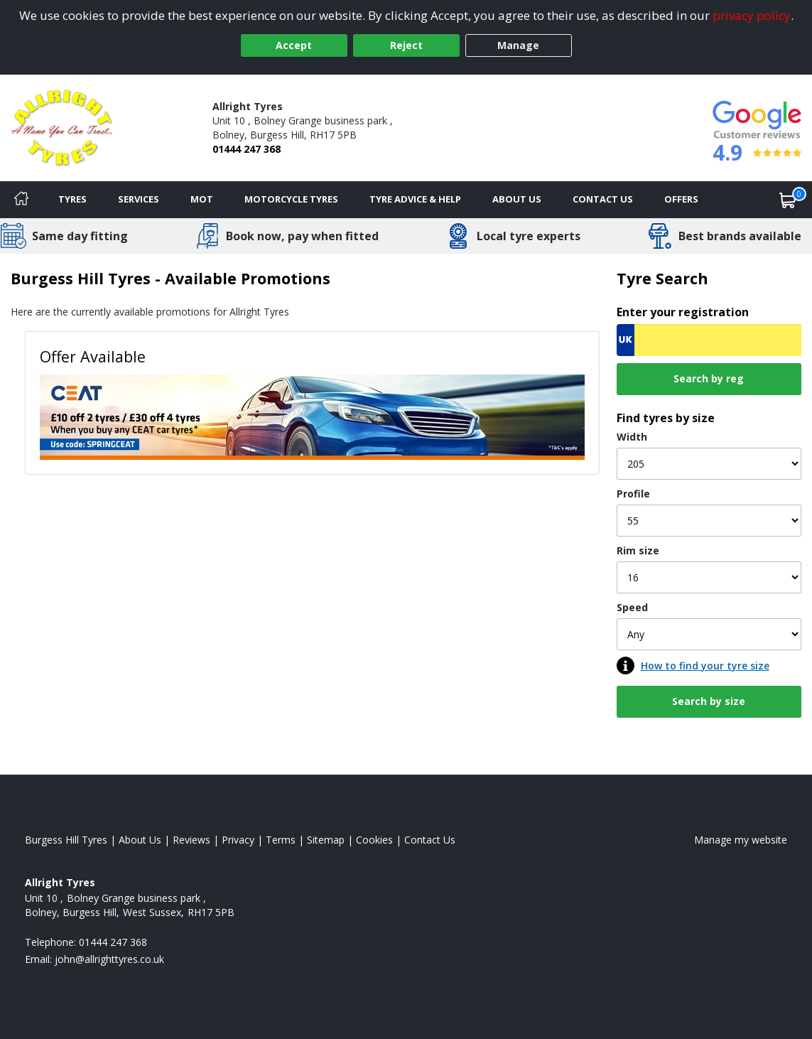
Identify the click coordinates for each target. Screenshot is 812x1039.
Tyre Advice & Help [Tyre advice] (415, 199)
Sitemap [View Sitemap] (326, 839)
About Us (516, 199)
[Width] (709, 464)
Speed (632, 607)
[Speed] (709, 634)
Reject (406, 45)
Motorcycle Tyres (291, 199)
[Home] (21, 199)
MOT (201, 199)
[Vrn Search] (709, 340)
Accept (294, 45)
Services (138, 199)
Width (632, 436)
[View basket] (788, 199)
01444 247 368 (246, 149)
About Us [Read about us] (140, 839)
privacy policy (752, 15)
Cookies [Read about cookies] (374, 839)
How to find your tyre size (705, 665)
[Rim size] (709, 577)
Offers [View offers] (681, 199)
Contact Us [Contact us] (603, 199)
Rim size (638, 550)
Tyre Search (662, 278)
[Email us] (109, 959)
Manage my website (740, 839)
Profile (633, 493)
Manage (518, 45)
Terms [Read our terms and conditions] (281, 839)
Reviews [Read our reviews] (191, 839)
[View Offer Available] (312, 416)
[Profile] (709, 521)
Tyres (72, 199)
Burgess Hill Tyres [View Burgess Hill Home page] (66, 839)
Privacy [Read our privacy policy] (238, 839)
